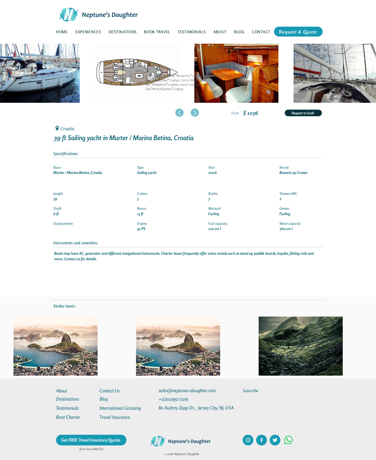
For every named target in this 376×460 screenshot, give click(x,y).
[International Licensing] (124, 407)
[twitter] (275, 440)
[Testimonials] (76, 407)
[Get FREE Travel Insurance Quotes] (91, 440)
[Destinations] (76, 398)
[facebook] (261, 440)
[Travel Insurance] (119, 417)
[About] (76, 390)
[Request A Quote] (298, 32)
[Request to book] (303, 113)
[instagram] (248, 440)
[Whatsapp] (288, 440)
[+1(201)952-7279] (184, 398)
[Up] (179, 113)
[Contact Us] (119, 390)
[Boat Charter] (76, 417)
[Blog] (119, 398)
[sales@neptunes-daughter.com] (188, 390)
